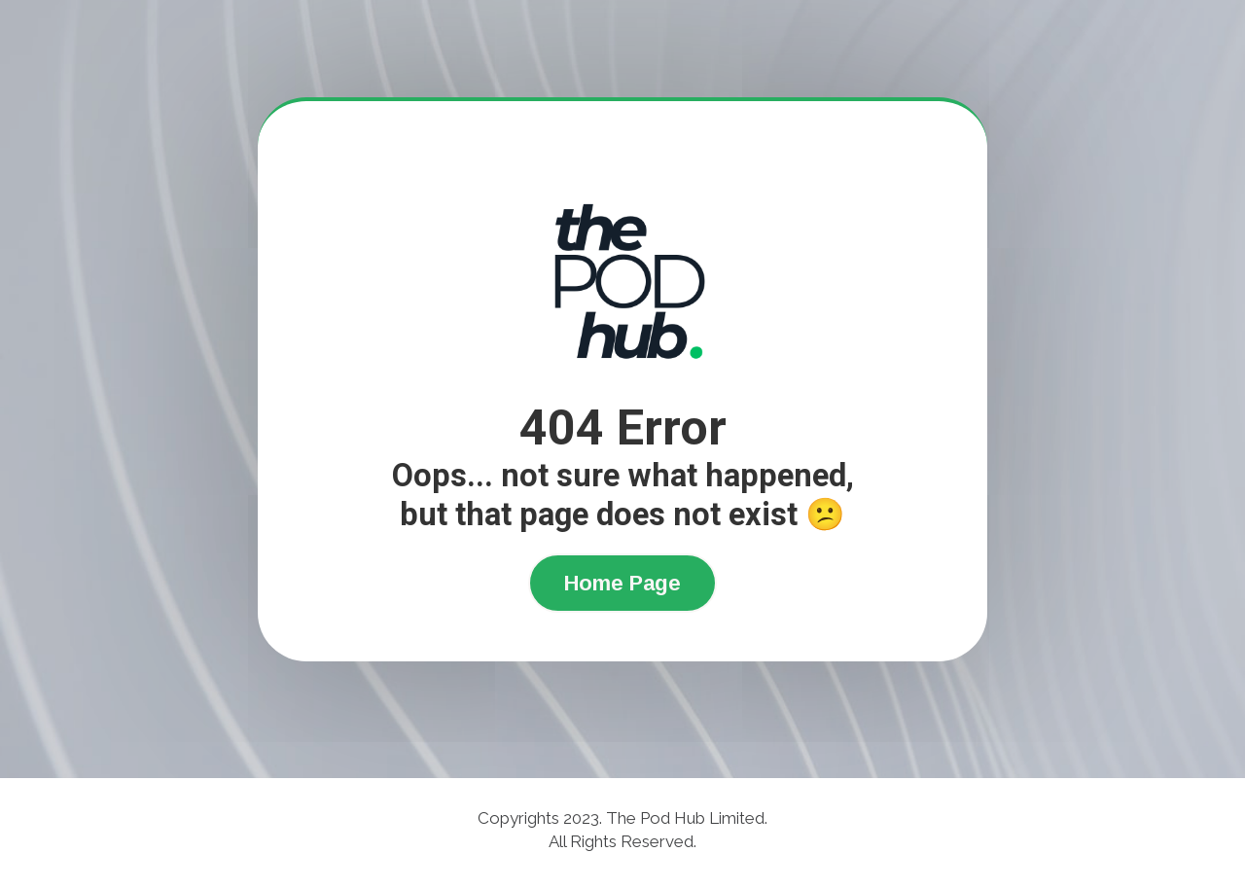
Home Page (622, 583)
